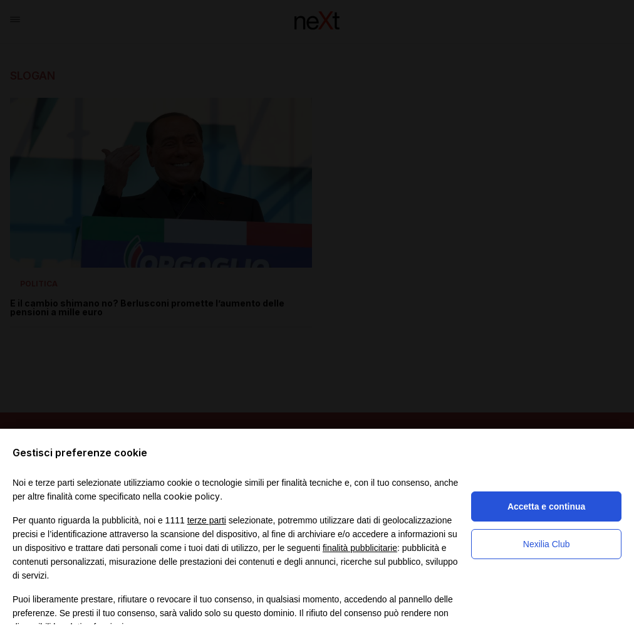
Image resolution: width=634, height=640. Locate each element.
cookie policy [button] (192, 496)
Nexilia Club (546, 544)
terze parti (206, 520)
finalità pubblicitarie (360, 548)
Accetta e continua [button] (546, 506)
